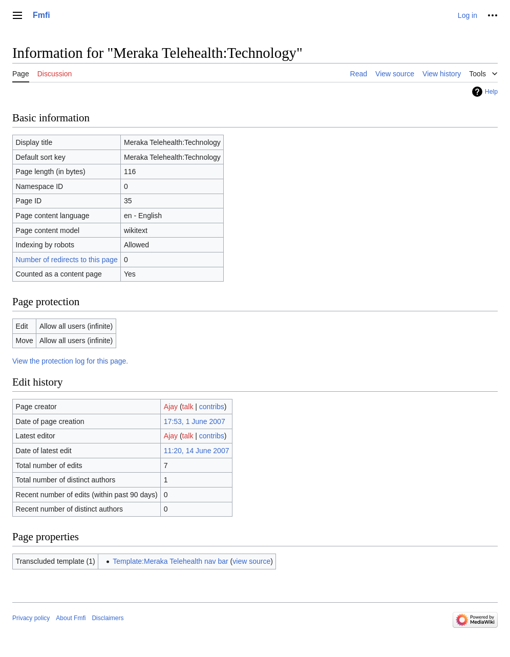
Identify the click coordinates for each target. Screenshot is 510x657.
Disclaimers (107, 618)
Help (491, 91)
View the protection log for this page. (70, 361)
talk (188, 406)
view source (251, 561)
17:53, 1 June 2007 (194, 421)
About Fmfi (71, 618)
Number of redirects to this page (67, 260)
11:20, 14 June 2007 (196, 451)
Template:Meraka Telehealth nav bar (170, 561)
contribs (211, 406)
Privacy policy (31, 618)
